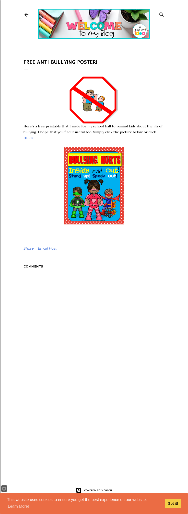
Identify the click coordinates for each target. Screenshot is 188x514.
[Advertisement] (94, 428)
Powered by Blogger (94, 490)
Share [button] (29, 248)
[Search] (161, 13)
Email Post (47, 248)
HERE (28, 138)
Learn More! (18, 506)
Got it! (173, 503)
